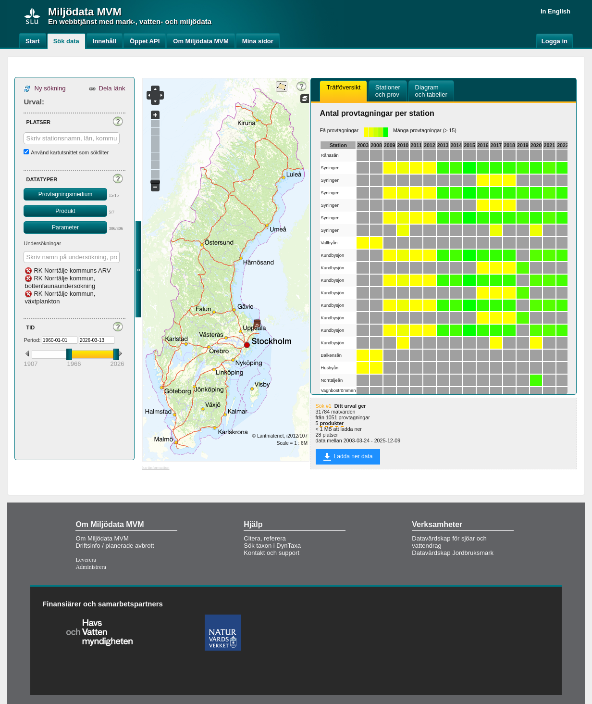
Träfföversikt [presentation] (343, 91)
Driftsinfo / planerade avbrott (114, 545)
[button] (117, 121)
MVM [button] (109, 12)
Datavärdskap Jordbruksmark (452, 552)
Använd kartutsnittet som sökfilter (70, 152)
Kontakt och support (271, 552)
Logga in (554, 41)
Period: (32, 340)
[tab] (343, 91)
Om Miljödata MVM (102, 538)
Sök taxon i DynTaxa (272, 545)
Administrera (90, 567)
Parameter (65, 227)
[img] (32, 16)
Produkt (65, 211)
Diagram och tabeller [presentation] (431, 91)
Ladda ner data (348, 457)
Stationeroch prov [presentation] (387, 91)
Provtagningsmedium (65, 194)
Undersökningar (42, 243)
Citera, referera (264, 538)
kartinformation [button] (155, 467)
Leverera (85, 559)
